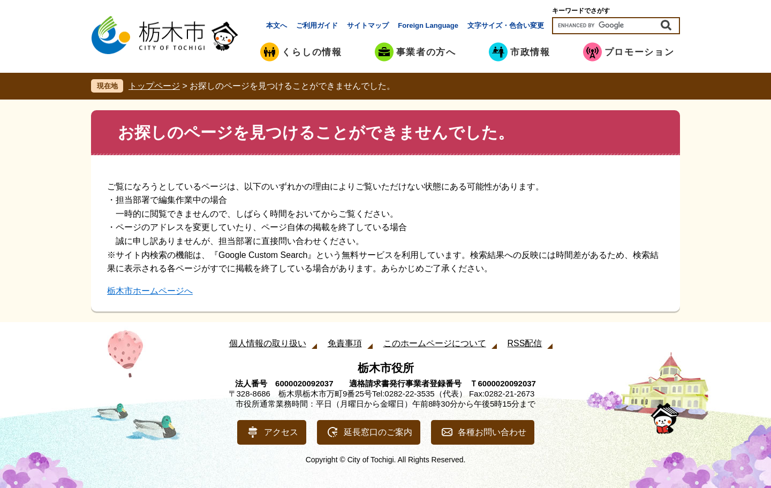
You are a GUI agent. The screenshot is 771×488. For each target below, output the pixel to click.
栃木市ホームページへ (150, 290)
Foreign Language (428, 25)
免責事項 (345, 343)
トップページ (154, 85)
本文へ (276, 25)
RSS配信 (525, 343)
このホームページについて (434, 343)
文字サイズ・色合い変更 (505, 25)
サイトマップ (368, 25)
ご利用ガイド (317, 25)
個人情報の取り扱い (267, 343)
